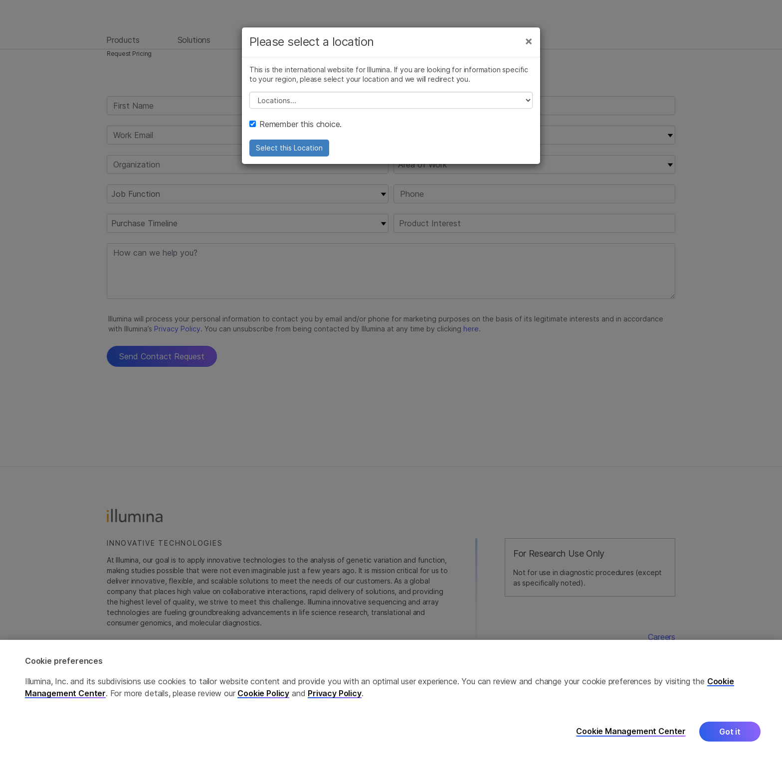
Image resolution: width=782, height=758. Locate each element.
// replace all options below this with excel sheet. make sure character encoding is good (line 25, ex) (391, 103)
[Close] (529, 44)
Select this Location (289, 151)
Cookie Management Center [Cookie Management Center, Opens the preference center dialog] (631, 731)
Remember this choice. (295, 127)
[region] (391, 699)
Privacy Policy (335, 693)
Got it (730, 732)
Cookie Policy (263, 693)
